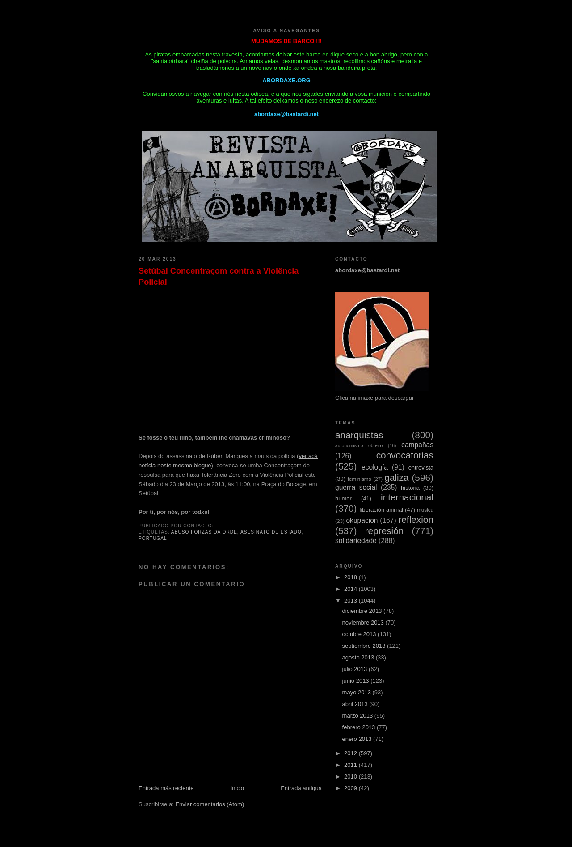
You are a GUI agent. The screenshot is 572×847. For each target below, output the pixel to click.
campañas (417, 445)
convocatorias (404, 455)
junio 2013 (356, 680)
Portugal (153, 538)
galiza (396, 477)
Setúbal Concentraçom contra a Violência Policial (219, 276)
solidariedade (356, 540)
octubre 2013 (360, 634)
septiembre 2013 (364, 645)
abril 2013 (356, 704)
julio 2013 (355, 669)
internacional (407, 497)
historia (410, 487)
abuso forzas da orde (204, 532)
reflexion (415, 519)
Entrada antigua (301, 788)
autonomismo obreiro (359, 445)
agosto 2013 (359, 657)
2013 (351, 600)
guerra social (356, 487)
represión (384, 531)
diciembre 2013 (363, 610)
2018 (351, 577)
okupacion (362, 520)
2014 (351, 589)
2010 (351, 776)
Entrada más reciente (166, 788)
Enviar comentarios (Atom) (209, 804)
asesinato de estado (271, 532)
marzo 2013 (358, 715)
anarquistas (359, 435)
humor (343, 498)
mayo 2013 (357, 692)
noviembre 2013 (364, 622)
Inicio (237, 788)
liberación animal (382, 509)
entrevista (420, 467)
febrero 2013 (359, 727)
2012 (351, 753)
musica (425, 510)
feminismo (359, 479)
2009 (351, 788)
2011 (351, 764)
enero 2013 (357, 739)
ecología (375, 467)
